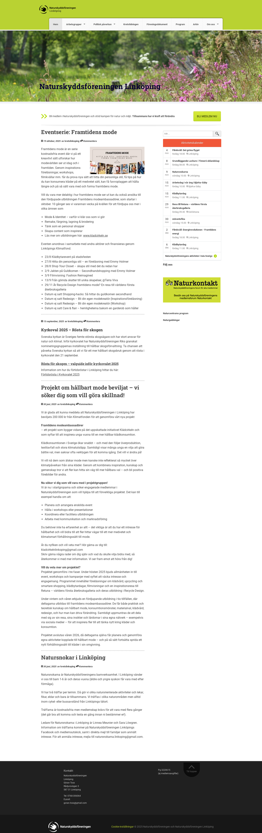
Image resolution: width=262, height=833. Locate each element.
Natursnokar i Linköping (73, 657)
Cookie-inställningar (122, 826)
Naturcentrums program (175, 313)
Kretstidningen (130, 24)
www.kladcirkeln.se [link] (95, 235)
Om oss (211, 24)
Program (180, 24)
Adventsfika (178, 219)
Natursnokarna (180, 171)
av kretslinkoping (70, 141)
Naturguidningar (171, 320)
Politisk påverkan (103, 24)
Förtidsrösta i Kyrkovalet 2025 (60, 374)
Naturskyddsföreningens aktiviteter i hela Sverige (188, 256)
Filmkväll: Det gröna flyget (185, 150)
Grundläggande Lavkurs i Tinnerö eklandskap (195, 161)
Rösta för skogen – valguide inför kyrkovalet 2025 (80, 364)
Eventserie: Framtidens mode (79, 131)
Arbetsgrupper (74, 24)
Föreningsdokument (157, 24)
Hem (55, 24)
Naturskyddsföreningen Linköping (99, 86)
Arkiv (196, 24)
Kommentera (90, 141)
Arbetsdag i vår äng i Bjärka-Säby (189, 182)
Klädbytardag (179, 193)
